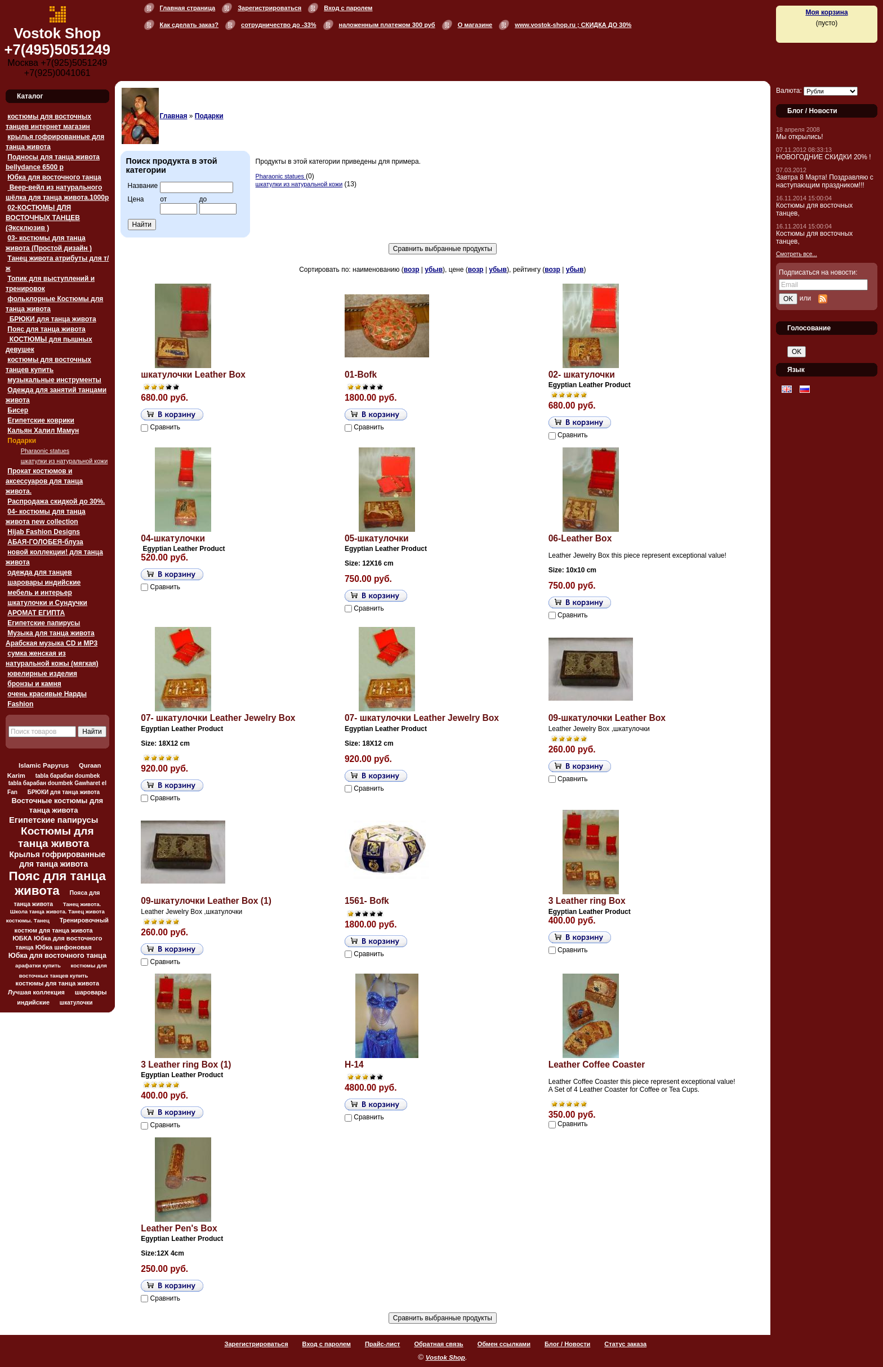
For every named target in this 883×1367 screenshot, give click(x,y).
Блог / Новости (567, 1344)
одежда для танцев (39, 572)
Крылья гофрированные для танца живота (57, 859)
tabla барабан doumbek (67, 776)
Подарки (21, 441)
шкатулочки (76, 1003)
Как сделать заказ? (189, 24)
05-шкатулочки (377, 538)
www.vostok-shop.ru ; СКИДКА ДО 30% (573, 24)
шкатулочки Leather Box (193, 374)
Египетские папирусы (43, 623)
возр (412, 270)
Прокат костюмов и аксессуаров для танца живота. (44, 481)
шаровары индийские (44, 582)
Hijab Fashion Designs (43, 532)
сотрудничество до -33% (278, 24)
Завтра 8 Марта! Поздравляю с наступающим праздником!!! (824, 181)
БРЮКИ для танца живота (51, 319)
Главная (174, 116)
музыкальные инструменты (54, 380)
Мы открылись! (799, 137)
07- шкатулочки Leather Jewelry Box (218, 718)
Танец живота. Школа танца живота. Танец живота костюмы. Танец (55, 912)
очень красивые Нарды (47, 694)
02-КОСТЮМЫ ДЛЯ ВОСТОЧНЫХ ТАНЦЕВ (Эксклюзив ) (43, 218)
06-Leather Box (580, 538)
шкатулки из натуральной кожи (64, 461)
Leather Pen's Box (179, 1228)
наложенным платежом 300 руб (387, 24)
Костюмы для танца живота (56, 837)
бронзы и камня (34, 684)
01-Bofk (361, 374)
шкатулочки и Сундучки (47, 603)
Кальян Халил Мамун (43, 430)
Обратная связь (438, 1344)
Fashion (20, 704)
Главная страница (188, 8)
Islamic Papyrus (44, 765)
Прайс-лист (382, 1344)
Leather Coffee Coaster (596, 1064)
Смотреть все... (796, 254)
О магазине (475, 24)
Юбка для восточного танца (54, 177)
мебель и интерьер (39, 593)
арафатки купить (38, 965)
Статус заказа (625, 1344)
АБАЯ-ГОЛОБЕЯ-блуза (45, 542)
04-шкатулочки (173, 538)
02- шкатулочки (581, 374)
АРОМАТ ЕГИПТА (36, 613)
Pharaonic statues (45, 450)
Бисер (17, 410)
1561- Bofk (367, 901)
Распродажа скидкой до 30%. (56, 501)
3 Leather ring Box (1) (186, 1064)
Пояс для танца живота (46, 329)
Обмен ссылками (504, 1344)
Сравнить (165, 427)
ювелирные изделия (42, 674)
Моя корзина (826, 12)
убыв (434, 270)
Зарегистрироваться (269, 8)
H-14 (354, 1064)
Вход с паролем (348, 8)
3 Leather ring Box (587, 901)
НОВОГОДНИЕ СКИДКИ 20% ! (823, 157)
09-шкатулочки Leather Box (607, 718)
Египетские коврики (40, 420)
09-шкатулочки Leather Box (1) (206, 901)
